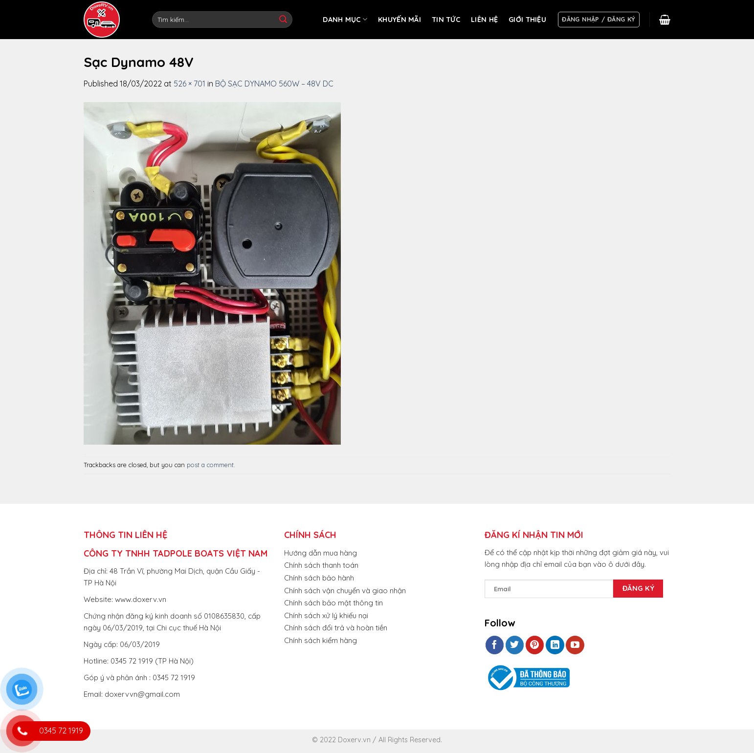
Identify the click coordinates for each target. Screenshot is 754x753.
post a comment (210, 465)
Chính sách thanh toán (321, 565)
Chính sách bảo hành (319, 577)
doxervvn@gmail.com (142, 694)
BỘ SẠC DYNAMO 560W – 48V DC (274, 83)
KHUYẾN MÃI (399, 19)
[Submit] (283, 19)
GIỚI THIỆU (527, 19)
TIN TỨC (446, 19)
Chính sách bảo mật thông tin (333, 602)
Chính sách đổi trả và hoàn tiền (335, 627)
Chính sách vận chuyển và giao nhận (345, 590)
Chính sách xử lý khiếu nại (326, 615)
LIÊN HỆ (484, 19)
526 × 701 (189, 83)
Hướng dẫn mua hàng (320, 553)
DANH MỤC (345, 19)
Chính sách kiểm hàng (320, 640)
